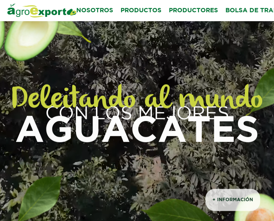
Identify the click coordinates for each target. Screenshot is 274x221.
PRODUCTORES (193, 10)
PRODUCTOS (141, 10)
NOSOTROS (94, 10)
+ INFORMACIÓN (232, 201)
